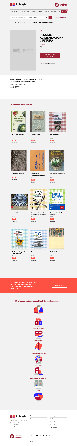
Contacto (32, 419)
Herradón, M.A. (33, 79)
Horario (32, 416)
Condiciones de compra (56, 419)
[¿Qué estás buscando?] (19, 17)
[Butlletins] (46, 435)
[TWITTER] (34, 435)
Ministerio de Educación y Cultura (25, 81)
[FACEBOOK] (31, 435)
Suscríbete (59, 285)
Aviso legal (53, 416)
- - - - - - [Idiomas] (55, 11)
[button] (65, 11)
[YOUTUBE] (37, 435)
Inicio (11, 23)
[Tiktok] (49, 435)
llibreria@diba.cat (14, 426)
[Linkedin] (43, 435)
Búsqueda (60, 17)
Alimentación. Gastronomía (48, 64)
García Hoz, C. (19, 79)
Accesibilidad (53, 427)
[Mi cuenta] (62, 11)
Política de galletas (55, 425)
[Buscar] (50, 17)
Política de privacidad (55, 422)
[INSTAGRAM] (40, 435)
